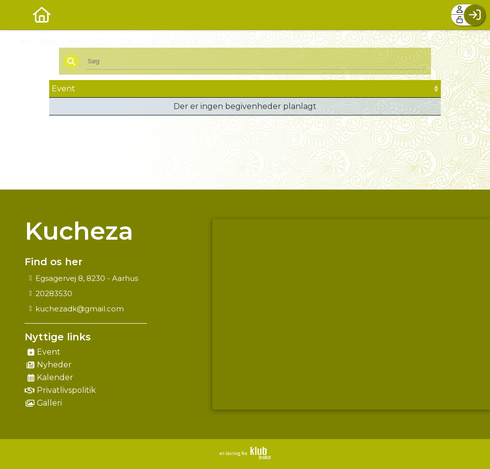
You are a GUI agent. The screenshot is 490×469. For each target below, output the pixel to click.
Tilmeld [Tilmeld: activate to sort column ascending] (385, 88)
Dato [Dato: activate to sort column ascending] (174, 88)
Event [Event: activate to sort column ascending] (63, 88)
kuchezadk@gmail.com (79, 308)
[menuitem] (14, 14)
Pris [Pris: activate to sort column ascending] (324, 88)
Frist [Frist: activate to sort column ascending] (273, 88)
